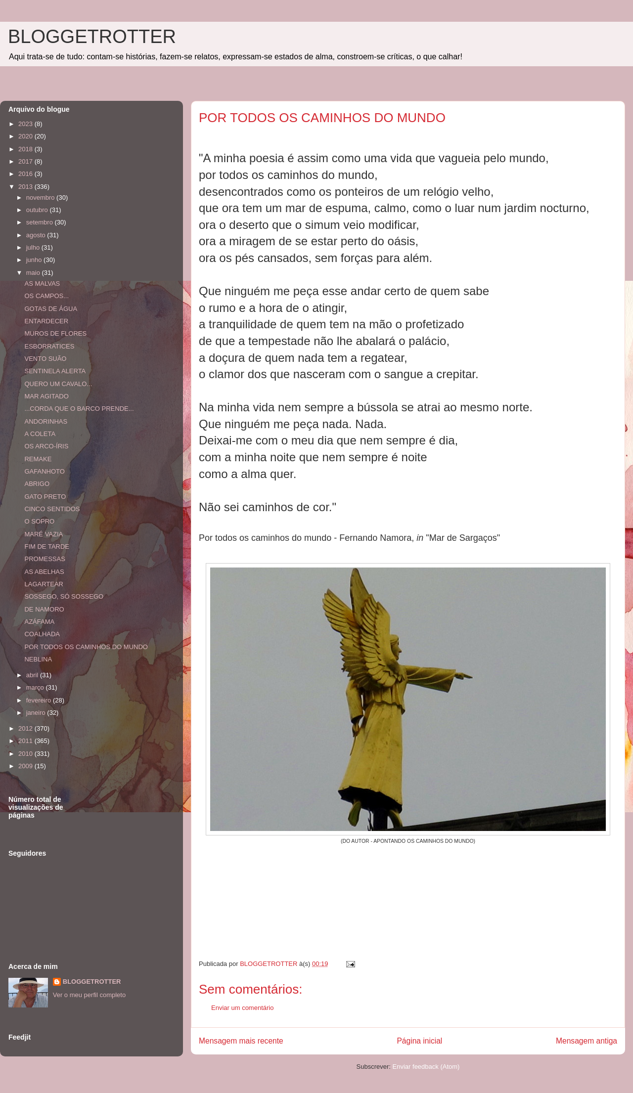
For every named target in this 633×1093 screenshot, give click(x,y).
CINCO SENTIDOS (52, 509)
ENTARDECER (46, 321)
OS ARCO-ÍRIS (46, 446)
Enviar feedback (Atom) (426, 1066)
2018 (26, 149)
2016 (26, 173)
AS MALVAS (42, 283)
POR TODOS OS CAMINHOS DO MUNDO (85, 647)
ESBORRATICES (49, 346)
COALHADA (42, 634)
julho (34, 247)
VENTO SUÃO (45, 358)
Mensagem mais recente (241, 1041)
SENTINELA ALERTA (55, 371)
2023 (26, 124)
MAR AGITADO (46, 396)
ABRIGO (36, 483)
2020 (26, 136)
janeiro (36, 712)
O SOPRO (39, 521)
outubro (38, 210)
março (36, 687)
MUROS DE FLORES (55, 333)
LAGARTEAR (43, 584)
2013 (26, 186)
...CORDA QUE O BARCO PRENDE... (79, 408)
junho (35, 259)
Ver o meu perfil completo (89, 995)
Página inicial (419, 1041)
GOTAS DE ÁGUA (50, 308)
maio (34, 272)
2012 (26, 728)
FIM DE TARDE (46, 546)
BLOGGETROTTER (92, 36)
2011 (26, 740)
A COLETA (39, 433)
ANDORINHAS (45, 421)
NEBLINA (38, 659)
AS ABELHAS (44, 571)
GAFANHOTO (44, 471)
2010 (26, 753)
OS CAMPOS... (46, 296)
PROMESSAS (44, 559)
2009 (26, 766)
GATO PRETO (45, 496)
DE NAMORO (44, 609)
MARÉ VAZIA (43, 534)
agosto (36, 235)
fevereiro (39, 700)
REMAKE (37, 459)
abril (33, 675)
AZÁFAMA (39, 621)
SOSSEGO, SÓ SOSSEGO (63, 596)
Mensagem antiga (586, 1041)
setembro (40, 222)
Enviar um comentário (242, 1007)
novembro (41, 197)
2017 (26, 161)
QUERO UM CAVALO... (58, 384)
